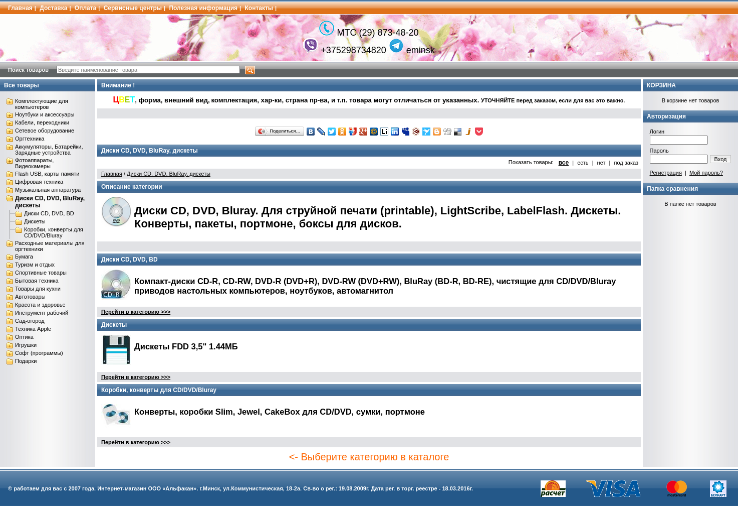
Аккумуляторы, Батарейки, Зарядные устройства (49, 150)
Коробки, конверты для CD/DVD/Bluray (53, 232)
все (564, 162)
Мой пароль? (706, 173)
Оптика (24, 337)
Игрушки (26, 345)
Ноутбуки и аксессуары (44, 114)
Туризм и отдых (35, 265)
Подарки (26, 361)
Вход (720, 159)
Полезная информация (203, 8)
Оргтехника (29, 139)
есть (582, 163)
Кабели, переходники (42, 122)
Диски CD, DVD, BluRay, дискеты (168, 174)
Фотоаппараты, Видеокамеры (34, 163)
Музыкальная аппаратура (48, 190)
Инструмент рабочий (41, 313)
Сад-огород (30, 321)
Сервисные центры (133, 8)
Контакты (259, 8)
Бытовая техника (37, 281)
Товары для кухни (38, 289)
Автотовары (30, 297)
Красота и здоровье (40, 305)
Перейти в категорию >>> (135, 312)
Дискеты (35, 221)
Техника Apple (33, 329)
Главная (20, 8)
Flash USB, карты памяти (47, 174)
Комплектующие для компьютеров (41, 104)
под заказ (626, 163)
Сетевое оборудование (44, 131)
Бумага (24, 257)
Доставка (53, 8)
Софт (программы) (39, 353)
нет (601, 163)
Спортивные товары (41, 273)
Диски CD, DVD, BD (49, 213)
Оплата (85, 8)
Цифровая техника (39, 182)
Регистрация (666, 173)
